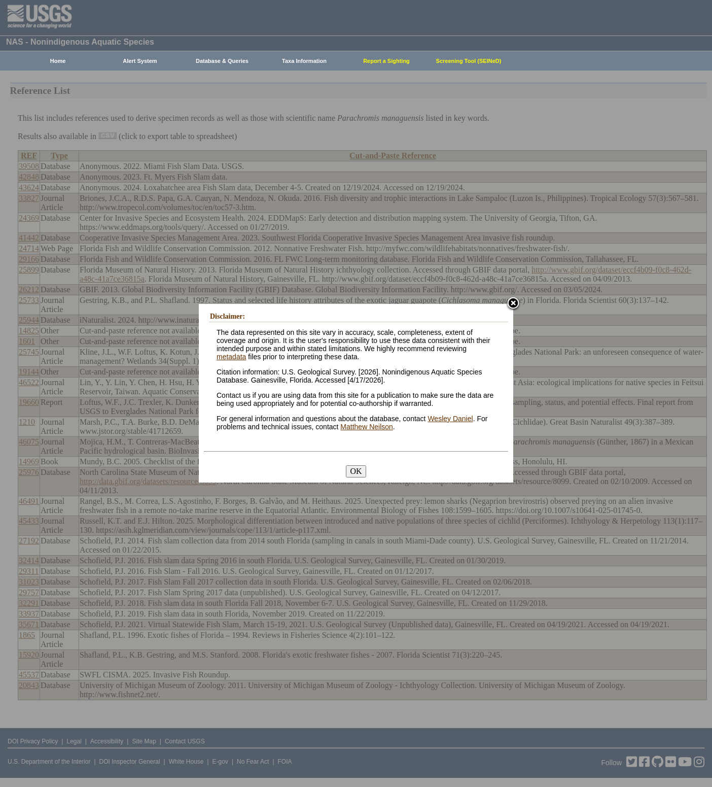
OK (356, 471)
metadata (231, 357)
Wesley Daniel (450, 419)
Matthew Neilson (366, 427)
